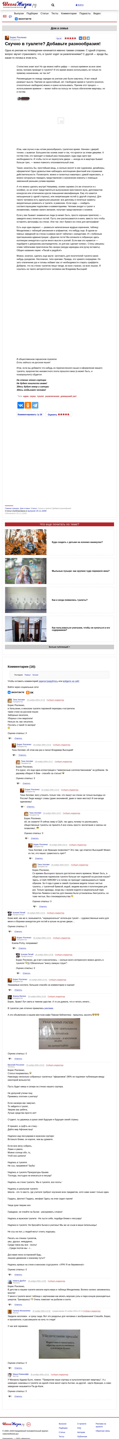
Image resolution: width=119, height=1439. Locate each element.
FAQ (79, 1428)
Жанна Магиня (19, 996)
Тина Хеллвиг (19, 700)
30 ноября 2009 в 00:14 (58, 845)
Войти (80, 5)
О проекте (81, 1424)
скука (33, 396)
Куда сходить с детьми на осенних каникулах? (77, 542)
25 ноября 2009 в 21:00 (37, 996)
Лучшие (35, 675)
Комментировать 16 (30, 414)
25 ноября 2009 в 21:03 (38, 980)
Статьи (45, 13)
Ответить (18, 738)
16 (58, 38)
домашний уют (68, 396)
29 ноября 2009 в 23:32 (50, 790)
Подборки (32, 13)
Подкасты (85, 13)
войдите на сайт (71, 681)
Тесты (54, 13)
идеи (26, 396)
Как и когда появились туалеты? (70, 600)
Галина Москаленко (22, 1311)
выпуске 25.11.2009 (37, 511)
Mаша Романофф (21, 1374)
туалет (40, 396)
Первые (28, 675)
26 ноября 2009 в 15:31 (42, 938)
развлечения (52, 396)
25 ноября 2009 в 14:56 (37, 1281)
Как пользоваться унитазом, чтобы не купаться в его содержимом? (81, 629)
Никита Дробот (19, 1281)
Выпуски (19, 13)
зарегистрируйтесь (48, 681)
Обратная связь (103, 1431)
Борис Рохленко (24, 744)
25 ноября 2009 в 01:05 (42, 1311)
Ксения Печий (19, 912)
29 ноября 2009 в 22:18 (36, 700)
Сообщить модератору (55, 700)
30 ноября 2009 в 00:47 (60, 865)
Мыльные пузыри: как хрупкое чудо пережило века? (81, 571)
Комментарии (69, 13)
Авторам (81, 1432)
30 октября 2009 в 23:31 (40, 1375)
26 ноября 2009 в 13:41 (36, 913)
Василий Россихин (16, 1065)
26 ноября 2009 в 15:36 (44, 955)
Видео (97, 13)
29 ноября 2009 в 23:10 (42, 745)
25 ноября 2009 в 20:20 (35, 1065)
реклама (48, 1008)
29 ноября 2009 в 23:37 (52, 813)
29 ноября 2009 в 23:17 (44, 762)
